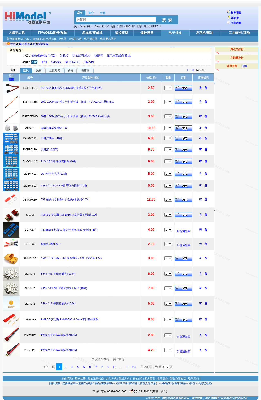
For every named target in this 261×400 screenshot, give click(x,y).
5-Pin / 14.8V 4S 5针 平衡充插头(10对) (64, 185)
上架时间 (54, 70)
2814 (146, 26)
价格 (70, 70)
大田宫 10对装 (49, 149)
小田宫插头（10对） (53, 138)
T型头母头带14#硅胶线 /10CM (59, 335)
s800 (127, 26)
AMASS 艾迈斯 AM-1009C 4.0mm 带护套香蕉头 (69, 319)
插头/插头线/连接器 (43, 55)
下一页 (190, 69)
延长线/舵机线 (81, 55)
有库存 (85, 70)
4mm (83, 26)
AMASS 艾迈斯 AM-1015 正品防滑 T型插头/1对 (69, 214)
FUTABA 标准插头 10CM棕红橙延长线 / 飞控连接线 (71, 87)
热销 (38, 70)
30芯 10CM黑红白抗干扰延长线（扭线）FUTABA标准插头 (75, 116)
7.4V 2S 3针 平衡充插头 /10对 (58, 161)
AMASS (56, 62)
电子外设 (175, 32)
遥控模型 (121, 32)
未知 (44, 62)
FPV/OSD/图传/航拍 (52, 32)
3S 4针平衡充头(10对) (54, 173)
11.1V (105, 26)
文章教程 (236, 22)
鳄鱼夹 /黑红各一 (51, 243)
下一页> (130, 367)
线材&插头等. (41, 44)
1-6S (120, 26)
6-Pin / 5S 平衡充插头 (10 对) (58, 273)
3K (133, 26)
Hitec (90, 26)
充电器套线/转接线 (118, 55)
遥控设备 (147, 32)
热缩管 (98, 55)
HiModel (88, 62)
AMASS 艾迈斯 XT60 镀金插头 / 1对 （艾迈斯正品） (72, 258)
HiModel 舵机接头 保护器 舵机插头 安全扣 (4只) (69, 229)
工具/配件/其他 (239, 32)
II (160, 26)
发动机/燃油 (204, 32)
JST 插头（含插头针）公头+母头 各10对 (65, 199)
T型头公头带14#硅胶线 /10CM (59, 350)
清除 (244, 66)
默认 (26, 70)
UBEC (154, 26)
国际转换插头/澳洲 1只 (54, 128)
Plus (97, 26)
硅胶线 (64, 55)
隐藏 (11, 79)
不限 (34, 62)
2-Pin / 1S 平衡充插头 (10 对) (58, 303)
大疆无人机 (17, 32)
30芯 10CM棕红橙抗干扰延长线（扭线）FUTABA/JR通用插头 (77, 101)
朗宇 (139, 26)
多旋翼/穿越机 (92, 32)
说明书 (235, 18)
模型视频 (236, 12)
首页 (12, 44)
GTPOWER (72, 62)
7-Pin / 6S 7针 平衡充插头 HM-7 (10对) (64, 288)
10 (114, 367)
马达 (113, 26)
